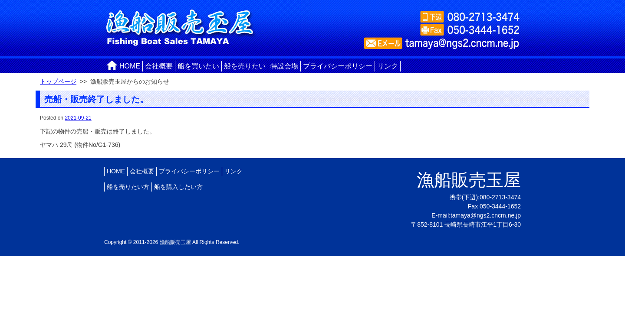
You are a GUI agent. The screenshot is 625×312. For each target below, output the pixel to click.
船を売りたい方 (128, 186)
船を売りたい (245, 66)
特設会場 (284, 66)
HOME (129, 66)
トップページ (58, 81)
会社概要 (159, 66)
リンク (387, 66)
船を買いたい (198, 66)
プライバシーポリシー (337, 66)
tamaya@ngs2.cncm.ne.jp (486, 215)
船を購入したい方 (178, 186)
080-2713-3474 (500, 197)
